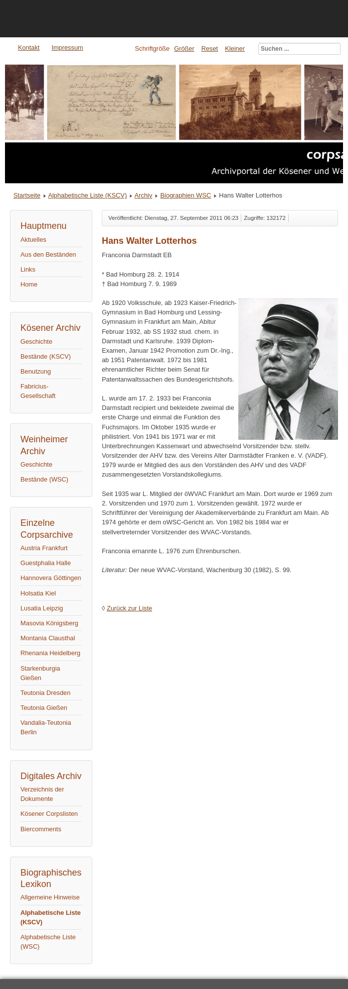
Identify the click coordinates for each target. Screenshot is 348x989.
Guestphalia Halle (45, 563)
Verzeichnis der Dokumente (42, 794)
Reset (209, 48)
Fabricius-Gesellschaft (37, 391)
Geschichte (36, 341)
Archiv (144, 195)
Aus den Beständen (48, 254)
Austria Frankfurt (44, 548)
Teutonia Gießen (43, 707)
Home (28, 284)
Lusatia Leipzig (41, 608)
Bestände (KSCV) (45, 356)
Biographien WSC (186, 195)
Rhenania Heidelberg (50, 653)
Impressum (67, 47)
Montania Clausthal (47, 638)
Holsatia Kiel (38, 593)
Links (27, 269)
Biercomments (40, 829)
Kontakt (28, 47)
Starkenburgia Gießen (40, 673)
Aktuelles (33, 239)
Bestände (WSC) (44, 479)
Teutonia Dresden (45, 692)
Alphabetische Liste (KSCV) (87, 195)
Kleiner (235, 48)
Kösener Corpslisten (49, 813)
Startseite (26, 195)
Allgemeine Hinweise (50, 897)
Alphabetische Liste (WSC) (48, 941)
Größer (184, 48)
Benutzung (35, 371)
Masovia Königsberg (49, 623)
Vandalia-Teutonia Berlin (45, 727)
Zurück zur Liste (129, 608)
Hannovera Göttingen (50, 578)
